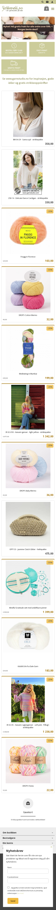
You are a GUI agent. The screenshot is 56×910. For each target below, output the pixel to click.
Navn (28, 870)
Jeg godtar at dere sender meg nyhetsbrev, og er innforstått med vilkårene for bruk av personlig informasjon (27, 890)
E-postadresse (28, 879)
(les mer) (20, 893)
